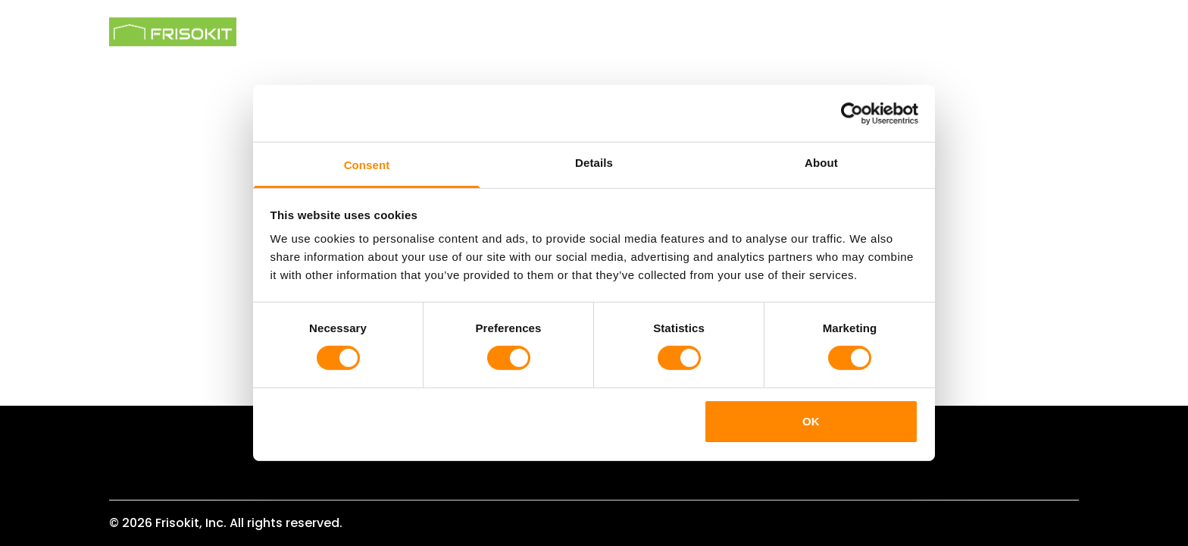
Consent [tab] (367, 164)
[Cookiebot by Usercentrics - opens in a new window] (852, 113)
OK (811, 421)
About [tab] (821, 162)
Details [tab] (594, 162)
